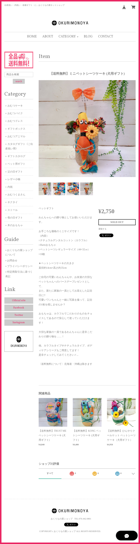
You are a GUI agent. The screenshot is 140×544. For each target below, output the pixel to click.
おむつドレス (15, 121)
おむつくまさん (16, 194)
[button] (68, 36)
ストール (12, 210)
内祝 (10, 187)
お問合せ (12, 260)
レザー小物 (13, 179)
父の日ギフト (15, 171)
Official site (19, 300)
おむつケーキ (15, 105)
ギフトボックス (16, 128)
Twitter (18, 315)
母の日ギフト (15, 217)
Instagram (19, 322)
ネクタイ (12, 202)
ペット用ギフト (16, 163)
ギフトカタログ (16, 156)
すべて (50, 473)
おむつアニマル (16, 136)
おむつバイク (15, 113)
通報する (102, 229)
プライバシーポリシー (20, 266)
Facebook (18, 308)
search (18, 81)
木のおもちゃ (15, 225)
